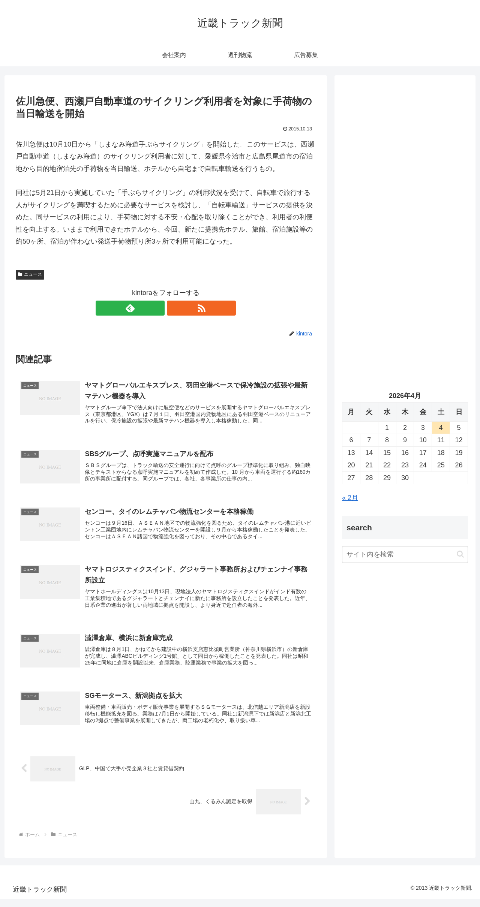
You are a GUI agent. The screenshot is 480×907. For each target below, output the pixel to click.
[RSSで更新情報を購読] (174, 308)
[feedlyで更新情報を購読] (157, 308)
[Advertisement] (405, 159)
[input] (405, 554)
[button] (460, 554)
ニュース (30, 274)
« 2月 (350, 497)
